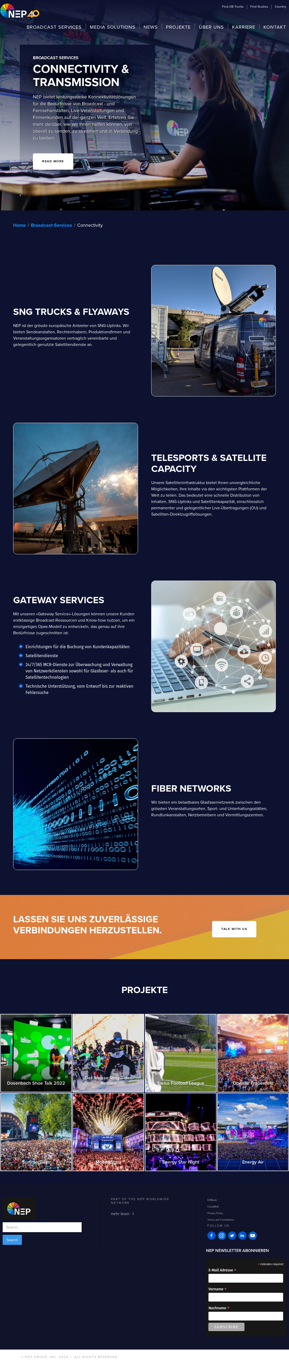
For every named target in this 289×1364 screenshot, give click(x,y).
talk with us (234, 929)
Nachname (218, 1308)
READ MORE (53, 161)
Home (19, 225)
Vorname (217, 1289)
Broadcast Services (51, 225)
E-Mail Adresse (222, 1270)
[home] (20, 11)
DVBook (212, 1200)
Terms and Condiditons (220, 1219)
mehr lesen (120, 1214)
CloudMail (213, 1206)
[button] (233, 6)
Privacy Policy (215, 1213)
